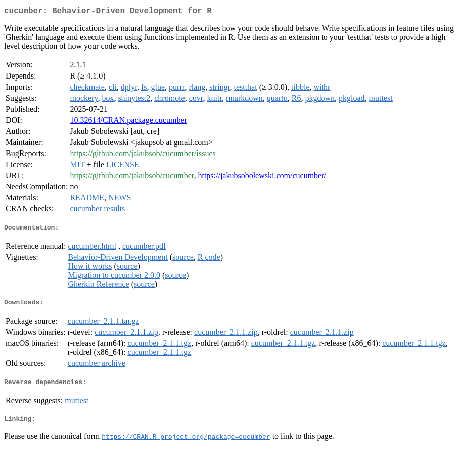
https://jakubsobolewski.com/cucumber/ (262, 177)
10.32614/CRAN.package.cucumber (128, 122)
